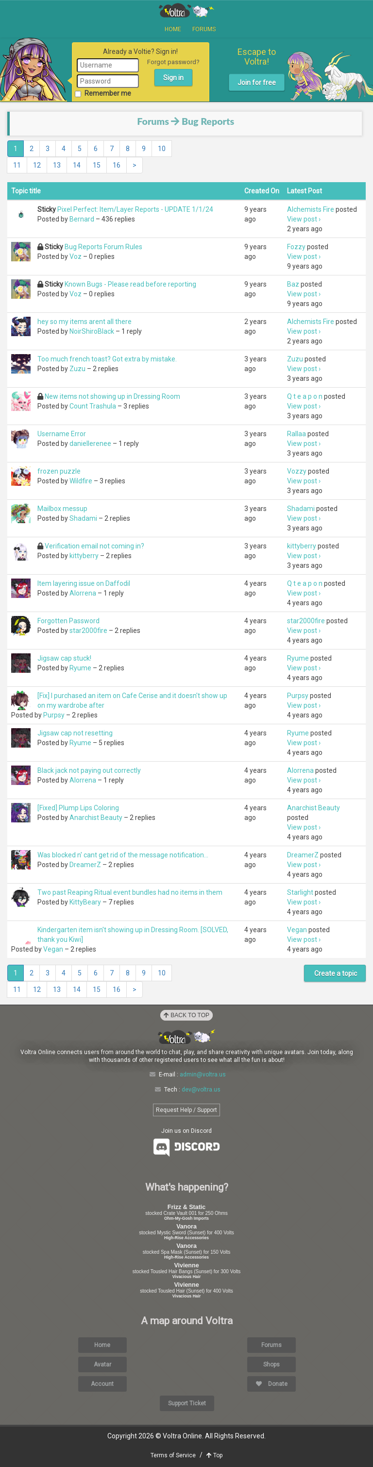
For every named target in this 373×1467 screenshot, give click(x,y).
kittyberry (84, 556)
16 (116, 165)
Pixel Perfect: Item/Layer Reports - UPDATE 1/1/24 (135, 209)
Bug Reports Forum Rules (103, 247)
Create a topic (335, 973)
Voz (75, 256)
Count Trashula (92, 406)
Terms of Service (173, 1455)
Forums (204, 29)
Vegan (53, 949)
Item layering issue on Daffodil (83, 583)
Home (173, 29)
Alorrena (82, 593)
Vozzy (296, 471)
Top (214, 1455)
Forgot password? (173, 62)
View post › (304, 219)
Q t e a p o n (304, 396)
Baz (293, 284)
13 (57, 165)
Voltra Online (186, 10)
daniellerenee (90, 443)
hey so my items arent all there (84, 321)
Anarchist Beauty (95, 817)
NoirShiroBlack (91, 331)
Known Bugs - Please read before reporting (130, 284)
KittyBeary (85, 902)
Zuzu (77, 369)
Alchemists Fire (310, 209)
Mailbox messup (62, 508)
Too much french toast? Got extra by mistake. (107, 359)
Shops (271, 1364)
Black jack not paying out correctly (89, 770)
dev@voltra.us (201, 1089)
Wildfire (80, 481)
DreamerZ (85, 865)
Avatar (102, 1364)
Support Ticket (187, 1403)
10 (162, 149)
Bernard (81, 219)
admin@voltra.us (203, 1074)
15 (97, 165)
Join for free (256, 82)
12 (37, 165)
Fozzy (296, 247)
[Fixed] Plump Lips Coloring (78, 808)
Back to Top (186, 1015)
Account (102, 1384)
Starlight (300, 892)
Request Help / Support (186, 1110)
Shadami (83, 518)
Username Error (61, 434)
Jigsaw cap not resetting (75, 733)
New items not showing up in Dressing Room (112, 396)
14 (77, 165)
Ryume (80, 668)
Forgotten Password (68, 621)
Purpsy (54, 715)
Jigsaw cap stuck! (64, 658)
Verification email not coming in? (94, 546)
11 (17, 165)
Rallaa (296, 434)
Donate (272, 1384)
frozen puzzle (59, 471)
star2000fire (88, 630)
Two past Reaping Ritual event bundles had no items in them (129, 892)
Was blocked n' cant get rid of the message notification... (122, 855)
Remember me (104, 93)
